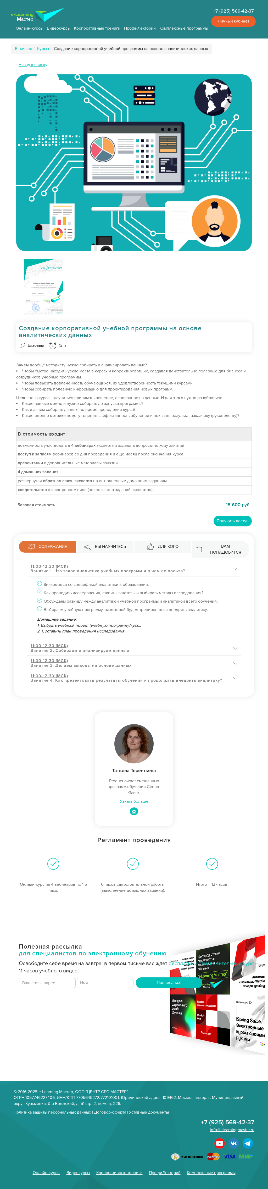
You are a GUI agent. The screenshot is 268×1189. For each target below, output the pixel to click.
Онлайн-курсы (29, 28)
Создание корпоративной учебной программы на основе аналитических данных (131, 48)
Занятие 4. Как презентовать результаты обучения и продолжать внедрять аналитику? (126, 678)
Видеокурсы (58, 28)
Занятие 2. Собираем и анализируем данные (80, 648)
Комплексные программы (183, 28)
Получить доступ (233, 521)
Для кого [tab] (162, 546)
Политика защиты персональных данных (52, 1112)
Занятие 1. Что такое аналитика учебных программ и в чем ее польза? (108, 569)
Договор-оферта (110, 1112)
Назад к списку (33, 64)
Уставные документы (149, 1112)
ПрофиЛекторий (140, 28)
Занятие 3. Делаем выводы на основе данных (81, 663)
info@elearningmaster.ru (232, 1129)
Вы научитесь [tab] (105, 546)
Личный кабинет (233, 21)
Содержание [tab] (47, 546)
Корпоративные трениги (97, 28)
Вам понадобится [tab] (218, 549)
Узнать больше (134, 801)
